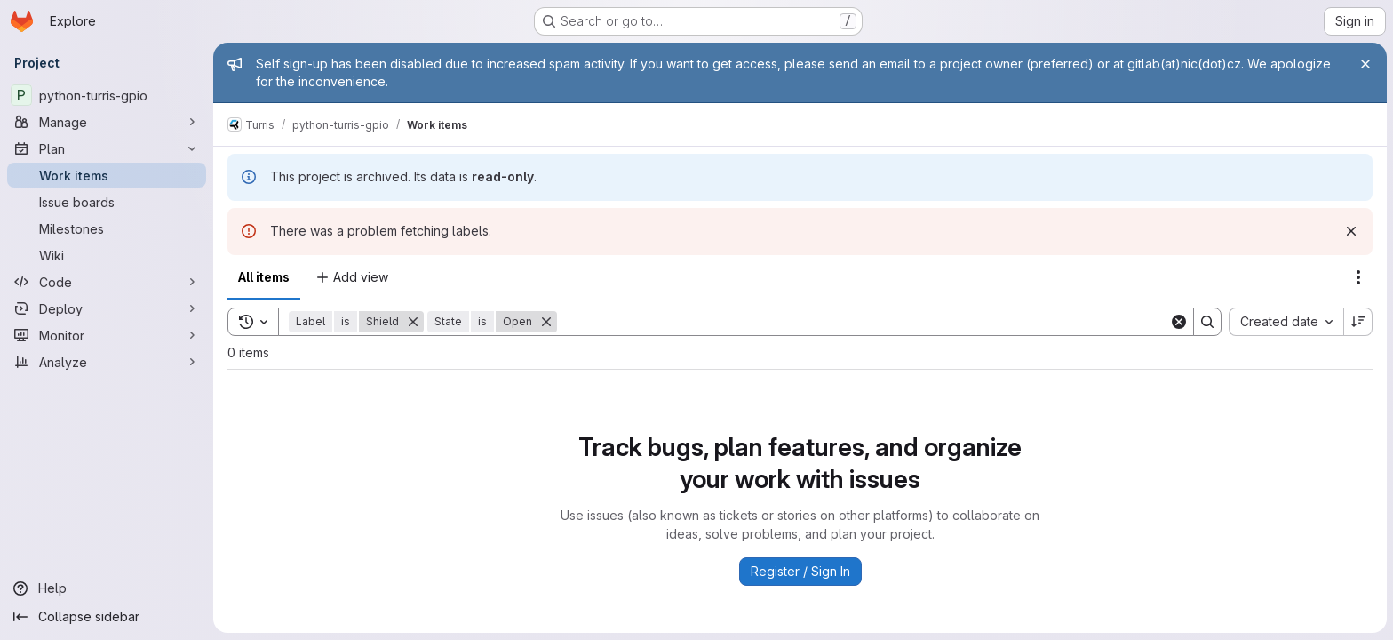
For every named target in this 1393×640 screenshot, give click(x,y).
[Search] (863, 321)
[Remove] (413, 321)
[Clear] (1178, 321)
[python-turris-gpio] (106, 95)
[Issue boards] (106, 201)
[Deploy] (106, 308)
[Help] (106, 588)
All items (264, 276)
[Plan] (106, 148)
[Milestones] (106, 228)
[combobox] (1285, 322)
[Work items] (106, 175)
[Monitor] (106, 335)
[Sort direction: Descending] (1357, 322)
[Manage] (106, 121)
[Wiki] (106, 255)
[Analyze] (106, 361)
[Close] (1364, 64)
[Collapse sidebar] (106, 616)
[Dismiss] (1350, 231)
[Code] (106, 281)
